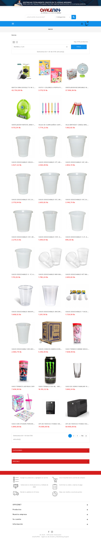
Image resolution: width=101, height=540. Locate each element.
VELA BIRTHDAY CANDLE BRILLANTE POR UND (82, 125)
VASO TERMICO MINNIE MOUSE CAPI (78, 349)
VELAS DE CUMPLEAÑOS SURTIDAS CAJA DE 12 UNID (58, 125)
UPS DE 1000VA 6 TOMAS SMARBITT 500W (54, 424)
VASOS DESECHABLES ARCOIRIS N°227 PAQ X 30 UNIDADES (60, 312)
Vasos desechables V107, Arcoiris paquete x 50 (58, 237)
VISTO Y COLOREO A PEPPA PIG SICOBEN (54, 87)
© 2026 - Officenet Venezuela (50, 535)
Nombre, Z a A (41, 47)
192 (82, 436)
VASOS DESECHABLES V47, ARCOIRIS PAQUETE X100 (31, 237)
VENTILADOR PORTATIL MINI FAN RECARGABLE (29, 125)
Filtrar (79, 47)
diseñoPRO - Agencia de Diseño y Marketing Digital (50, 537)
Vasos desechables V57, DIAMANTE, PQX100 (29, 199)
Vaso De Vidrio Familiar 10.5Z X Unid (80, 386)
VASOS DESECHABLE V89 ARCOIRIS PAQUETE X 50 (30, 349)
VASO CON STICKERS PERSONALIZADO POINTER (29, 424)
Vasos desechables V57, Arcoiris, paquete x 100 (58, 199)
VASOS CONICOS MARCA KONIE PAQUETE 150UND (57, 349)
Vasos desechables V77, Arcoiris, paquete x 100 (58, 162)
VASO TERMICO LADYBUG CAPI (23, 386)
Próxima (86, 436)
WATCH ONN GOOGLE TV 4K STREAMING (27, 87)
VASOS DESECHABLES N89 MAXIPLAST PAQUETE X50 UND (60, 274)
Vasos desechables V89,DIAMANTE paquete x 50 (31, 162)
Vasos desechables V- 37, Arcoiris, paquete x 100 (32, 274)
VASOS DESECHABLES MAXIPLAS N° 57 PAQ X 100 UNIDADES (34, 312)
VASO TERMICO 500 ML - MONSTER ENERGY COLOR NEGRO (60, 386)
